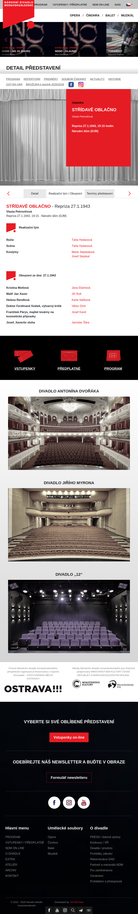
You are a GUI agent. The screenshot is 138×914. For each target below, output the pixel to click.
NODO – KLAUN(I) (66, 51)
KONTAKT (12, 875)
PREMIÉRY (51, 78)
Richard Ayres (8, 54)
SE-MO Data (77, 902)
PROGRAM (13, 78)
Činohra (53, 842)
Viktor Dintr (79, 306)
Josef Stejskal (80, 256)
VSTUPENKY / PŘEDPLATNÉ (24, 842)
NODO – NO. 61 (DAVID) (16, 51)
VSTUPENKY (24, 368)
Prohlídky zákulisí (101, 853)
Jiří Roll (76, 293)
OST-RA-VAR (14, 84)
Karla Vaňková (81, 299)
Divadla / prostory (101, 848)
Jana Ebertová (81, 287)
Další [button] (118, 4)
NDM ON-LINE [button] (100, 4)
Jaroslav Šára (80, 322)
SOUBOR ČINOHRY (73, 78)
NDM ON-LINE (14, 848)
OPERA (75, 15)
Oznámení (97, 875)
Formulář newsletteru (69, 778)
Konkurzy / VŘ (99, 842)
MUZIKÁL (127, 15)
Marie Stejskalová (83, 252)
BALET (110, 15)
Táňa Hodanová (82, 239)
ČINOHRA (93, 15)
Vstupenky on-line (69, 737)
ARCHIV (10, 870)
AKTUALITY (97, 78)
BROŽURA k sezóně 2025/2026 (45, 84)
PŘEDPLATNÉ (69, 368)
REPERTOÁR (32, 78)
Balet (51, 848)
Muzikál (53, 853)
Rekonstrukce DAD (102, 859)
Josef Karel (79, 312)
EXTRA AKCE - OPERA (12, 48)
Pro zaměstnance (101, 870)
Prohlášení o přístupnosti (106, 881)
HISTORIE (114, 78)
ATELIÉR (11, 864)
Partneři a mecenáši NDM (106, 864)
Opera (52, 837)
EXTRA (10, 859)
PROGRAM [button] (40, 4)
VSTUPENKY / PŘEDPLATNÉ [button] (70, 4)
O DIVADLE (12, 853)
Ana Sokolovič (61, 54)
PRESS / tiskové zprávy (105, 837)
